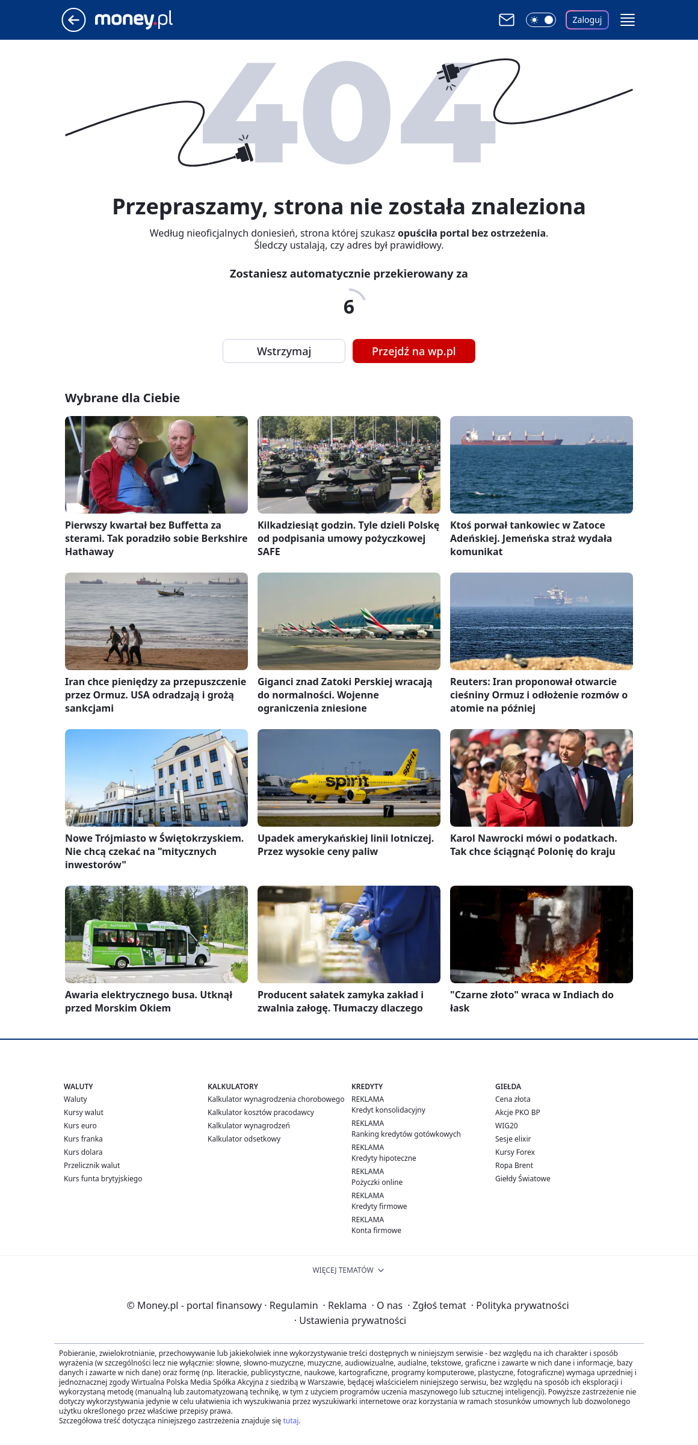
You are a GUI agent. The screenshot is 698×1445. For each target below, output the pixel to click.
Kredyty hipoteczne (383, 1158)
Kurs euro (80, 1125)
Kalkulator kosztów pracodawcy (261, 1112)
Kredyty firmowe (379, 1206)
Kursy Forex (515, 1152)
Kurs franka (83, 1139)
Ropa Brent (514, 1165)
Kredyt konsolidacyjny (388, 1110)
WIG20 (506, 1125)
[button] (627, 20)
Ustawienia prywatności (350, 1320)
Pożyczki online (377, 1182)
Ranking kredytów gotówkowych (406, 1134)
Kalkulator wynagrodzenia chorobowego (276, 1099)
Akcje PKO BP (517, 1112)
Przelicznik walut (92, 1165)
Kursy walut (83, 1112)
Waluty (75, 1099)
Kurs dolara (83, 1152)
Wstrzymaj (284, 351)
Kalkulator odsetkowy (244, 1139)
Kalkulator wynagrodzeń (249, 1125)
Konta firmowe (376, 1230)
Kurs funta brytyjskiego (103, 1178)
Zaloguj (587, 19)
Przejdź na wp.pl (414, 351)
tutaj (290, 1420)
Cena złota (513, 1099)
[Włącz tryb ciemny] (541, 20)
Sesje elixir (513, 1139)
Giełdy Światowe (523, 1178)
